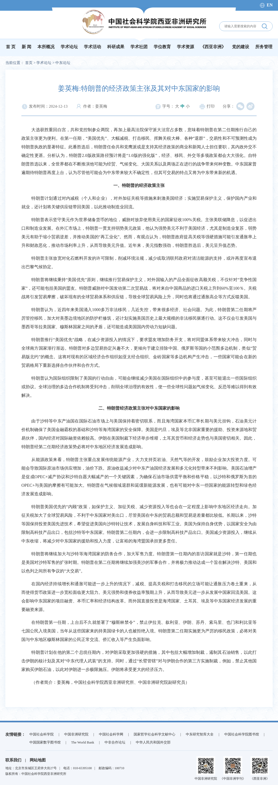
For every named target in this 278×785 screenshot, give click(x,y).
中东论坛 (62, 63)
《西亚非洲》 (213, 46)
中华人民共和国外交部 (153, 742)
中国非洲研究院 (76, 734)
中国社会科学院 (41, 734)
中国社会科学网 (111, 734)
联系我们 (13, 760)
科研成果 (115, 46)
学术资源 (185, 46)
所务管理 (263, 46)
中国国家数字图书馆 (45, 742)
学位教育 (162, 46)
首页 (29, 63)
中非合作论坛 (115, 742)
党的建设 (240, 46)
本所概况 (46, 46)
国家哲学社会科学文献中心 (154, 734)
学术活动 (92, 46)
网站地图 (38, 760)
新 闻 (26, 46)
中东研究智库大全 (200, 734)
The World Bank (82, 742)
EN (270, 5)
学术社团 (139, 46)
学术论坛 (69, 46)
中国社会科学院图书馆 (241, 734)
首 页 (11, 46)
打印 (207, 106)
